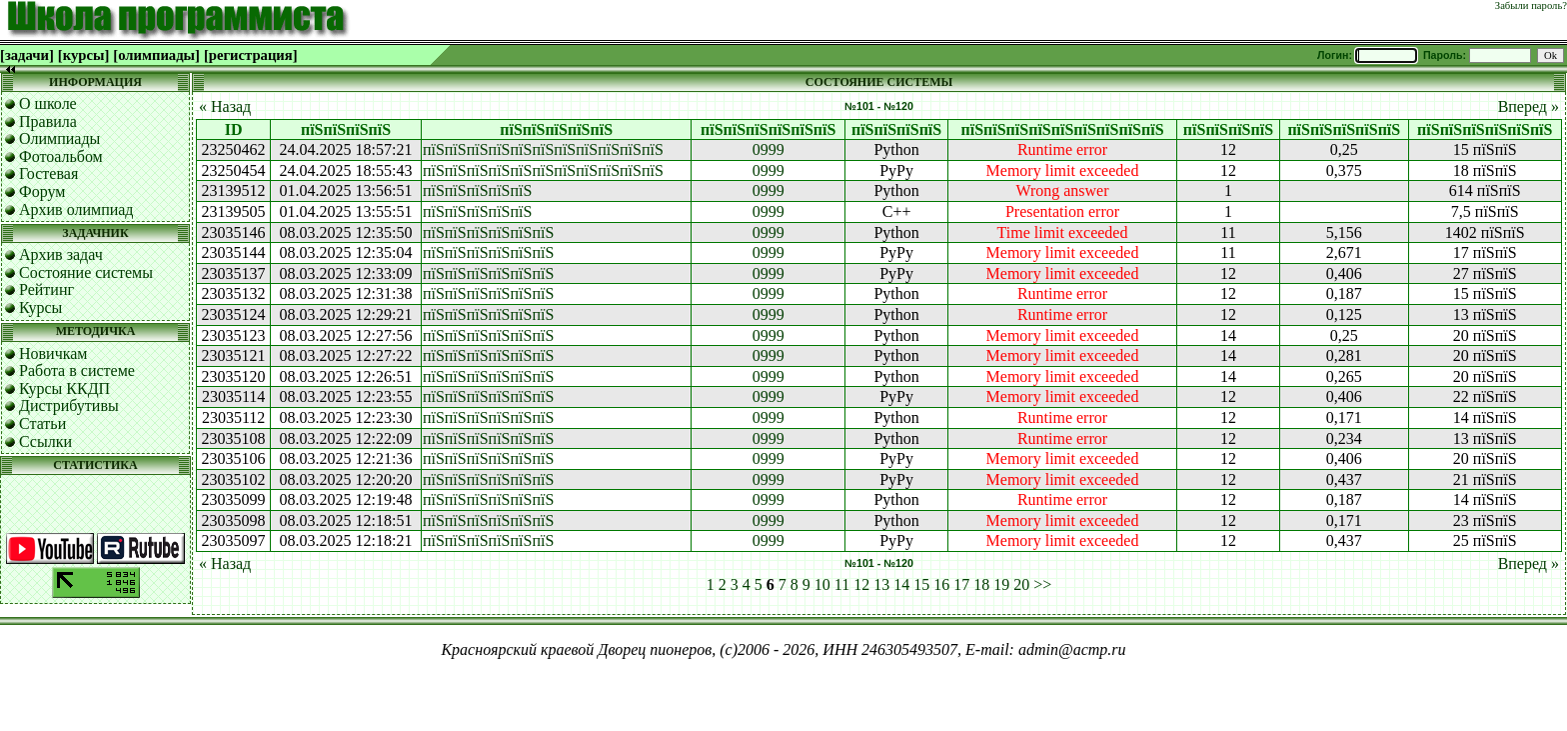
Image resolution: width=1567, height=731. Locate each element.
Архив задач (61, 254)
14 (901, 584)
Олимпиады (59, 138)
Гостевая (48, 173)
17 (961, 584)
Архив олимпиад (76, 209)
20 (1021, 584)
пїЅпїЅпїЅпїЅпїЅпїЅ (488, 232)
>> (1042, 584)
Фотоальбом (61, 156)
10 (822, 584)
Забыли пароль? (1531, 5)
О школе (48, 103)
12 (861, 584)
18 (981, 584)
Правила (48, 121)
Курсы (40, 307)
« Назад (225, 106)
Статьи (42, 423)
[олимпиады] (156, 55)
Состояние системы (86, 272)
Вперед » (1528, 106)
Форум (42, 191)
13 (881, 584)
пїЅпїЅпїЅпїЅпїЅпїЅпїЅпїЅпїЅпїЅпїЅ (543, 149)
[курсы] (83, 55)
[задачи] (27, 55)
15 (921, 584)
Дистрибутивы (69, 405)
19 (1001, 584)
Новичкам (53, 353)
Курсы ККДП (64, 388)
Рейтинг (46, 289)
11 (841, 584)
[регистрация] (251, 55)
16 (941, 584)
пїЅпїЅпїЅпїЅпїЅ (478, 190)
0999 (768, 149)
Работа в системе (77, 370)
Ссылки (45, 441)
